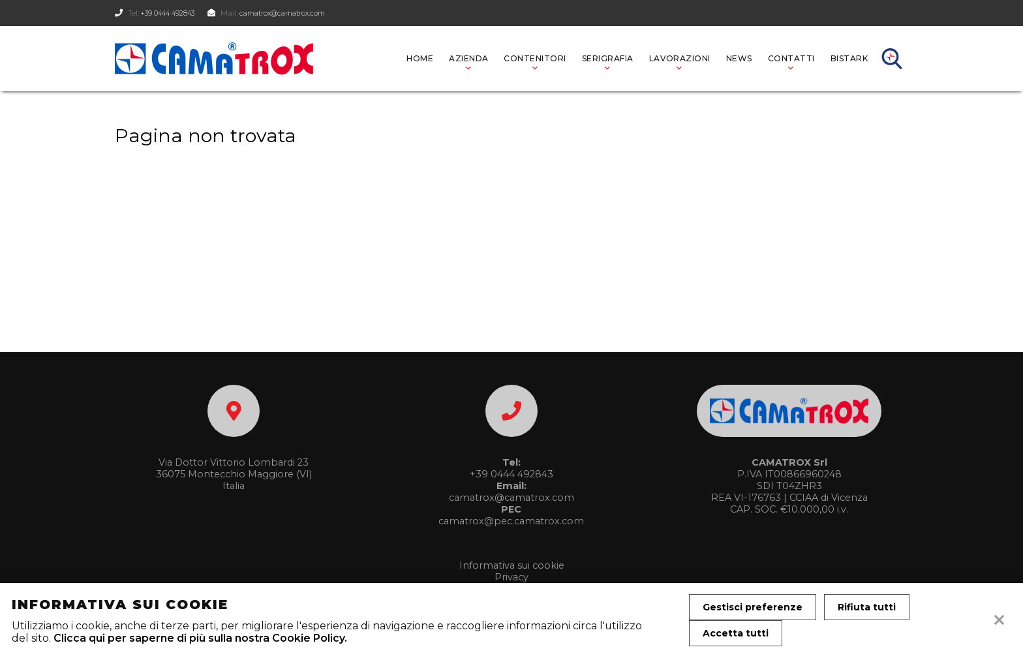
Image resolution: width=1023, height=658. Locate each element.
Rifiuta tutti (867, 607)
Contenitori (535, 58)
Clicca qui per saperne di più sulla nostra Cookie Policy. (200, 638)
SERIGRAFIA (608, 58)
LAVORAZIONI (679, 58)
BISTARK (849, 58)
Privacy (511, 577)
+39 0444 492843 (173, 13)
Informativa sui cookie (511, 565)
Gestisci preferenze (752, 607)
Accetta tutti (736, 633)
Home (419, 58)
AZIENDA (468, 58)
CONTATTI (791, 58)
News (739, 58)
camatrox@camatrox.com (300, 13)
